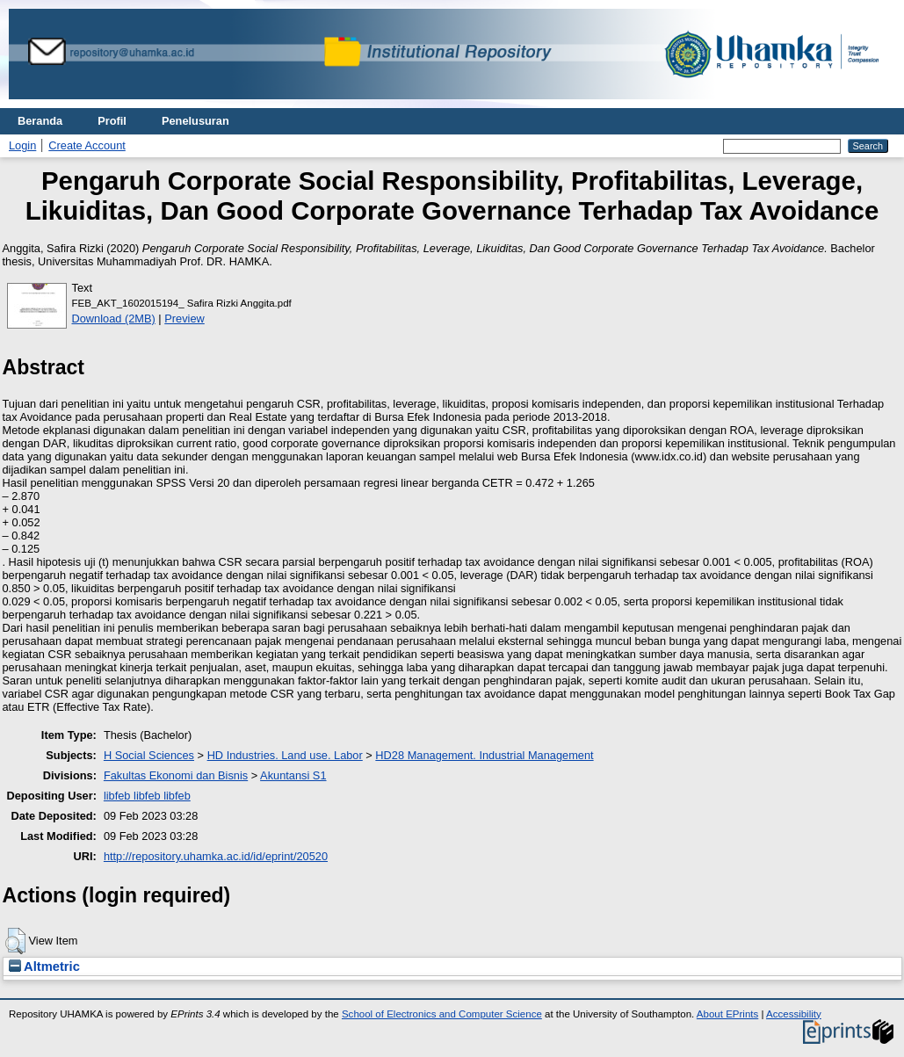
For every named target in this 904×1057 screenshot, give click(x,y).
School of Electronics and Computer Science (442, 1014)
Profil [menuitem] (112, 120)
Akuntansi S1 (293, 775)
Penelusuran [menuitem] (195, 120)
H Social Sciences (149, 755)
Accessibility (793, 1014)
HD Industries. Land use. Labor (285, 755)
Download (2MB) (113, 318)
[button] (15, 941)
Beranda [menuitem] (40, 120)
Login (22, 145)
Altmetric (44, 966)
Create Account (87, 145)
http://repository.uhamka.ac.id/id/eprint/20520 (216, 856)
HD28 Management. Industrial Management (484, 755)
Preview (184, 318)
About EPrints (727, 1014)
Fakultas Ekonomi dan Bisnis (176, 775)
